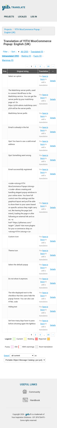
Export (6, 355)
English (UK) (9, 32)
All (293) (24, 52)
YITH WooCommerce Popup (27, 29)
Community (31, 392)
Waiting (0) (26, 56)
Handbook (31, 400)
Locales (22, 17)
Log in (34, 17)
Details (53, 81)
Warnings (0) (8, 60)
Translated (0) (37, 52)
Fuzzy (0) (38, 56)
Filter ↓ (6, 52)
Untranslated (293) (10, 56)
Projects (9, 17)
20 (48, 66)
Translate (13, 7)
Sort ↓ (14, 52)
